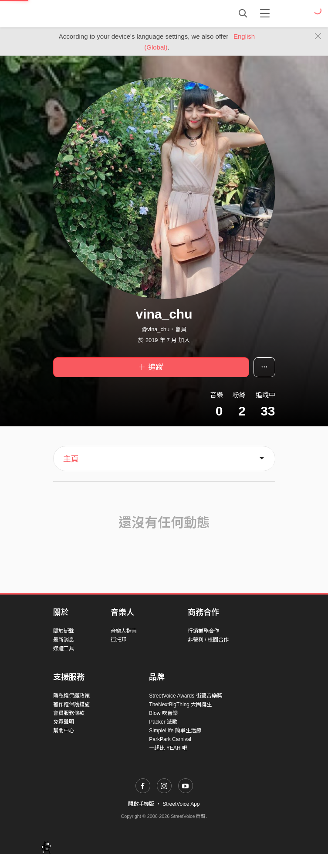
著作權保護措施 (71, 704)
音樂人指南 (124, 631)
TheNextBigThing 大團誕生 (180, 704)
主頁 (71, 459)
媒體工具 (63, 648)
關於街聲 (63, 631)
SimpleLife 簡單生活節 (175, 731)
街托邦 (118, 640)
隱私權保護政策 (71, 696)
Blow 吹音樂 (163, 713)
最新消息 (63, 640)
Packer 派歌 (163, 722)
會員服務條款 (69, 713)
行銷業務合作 (203, 631)
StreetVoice (89, 13)
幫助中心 (63, 731)
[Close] (318, 36)
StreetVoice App (181, 804)
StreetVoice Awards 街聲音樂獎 (185, 696)
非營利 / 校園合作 (208, 640)
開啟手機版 (141, 804)
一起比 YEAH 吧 (168, 748)
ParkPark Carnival (170, 739)
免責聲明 (63, 722)
